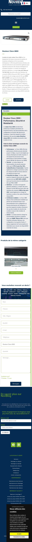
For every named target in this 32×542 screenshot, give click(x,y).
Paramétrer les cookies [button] (19, 536)
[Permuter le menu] (16, 22)
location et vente (16, 456)
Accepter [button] (19, 533)
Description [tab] (6, 111)
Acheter (4, 378)
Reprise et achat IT (16, 492)
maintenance (16, 479)
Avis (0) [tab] (5, 114)
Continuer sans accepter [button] (18, 506)
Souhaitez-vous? (5, 376)
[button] (28, 33)
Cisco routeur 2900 (16, 266)
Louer (10, 378)
